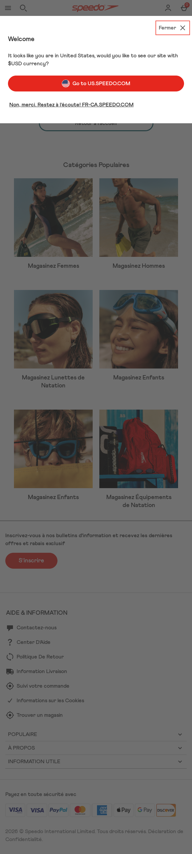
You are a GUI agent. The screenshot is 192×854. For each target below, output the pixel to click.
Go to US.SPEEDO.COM (96, 83)
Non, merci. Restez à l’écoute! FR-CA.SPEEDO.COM (71, 104)
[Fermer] (172, 28)
